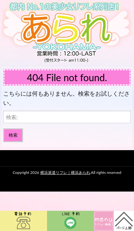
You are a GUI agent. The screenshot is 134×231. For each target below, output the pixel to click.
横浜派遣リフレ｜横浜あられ (65, 172)
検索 (13, 135)
